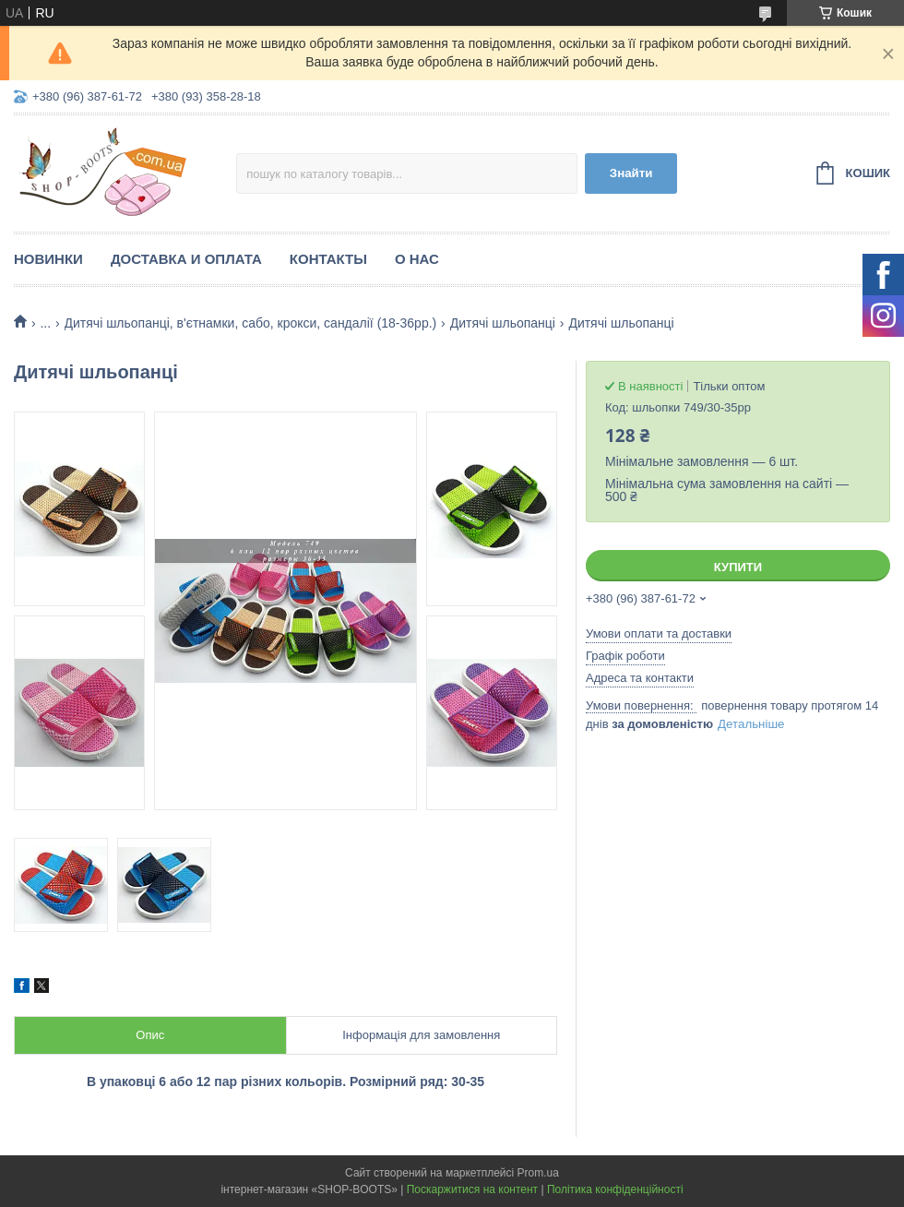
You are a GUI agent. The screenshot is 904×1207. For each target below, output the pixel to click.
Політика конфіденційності (615, 1189)
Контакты (328, 259)
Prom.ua (538, 1172)
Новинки (48, 259)
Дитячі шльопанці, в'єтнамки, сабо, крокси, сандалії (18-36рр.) (251, 323)
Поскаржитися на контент (472, 1189)
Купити (738, 567)
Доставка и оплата (186, 259)
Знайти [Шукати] (631, 173)
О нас (417, 259)
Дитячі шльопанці (502, 323)
